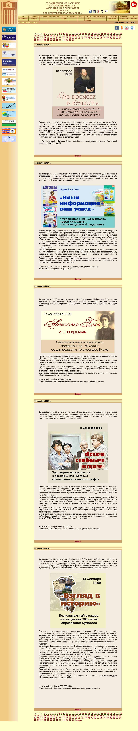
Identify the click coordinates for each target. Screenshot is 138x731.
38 (63, 36)
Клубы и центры (88, 18)
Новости (43, 16)
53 (111, 36)
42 (76, 36)
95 (67, 40)
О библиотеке (23, 17)
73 (85, 38)
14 (77, 34)
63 (54, 38)
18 (89, 34)
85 (35, 40)
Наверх (77, 156)
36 (57, 36)
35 (54, 36)
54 (114, 36)
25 (111, 34)
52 (108, 36)
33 (48, 36)
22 (102, 34)
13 (73, 34)
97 (73, 40)
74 (89, 38)
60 (45, 38)
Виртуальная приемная (112, 17)
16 (83, 34)
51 (104, 36)
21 (99, 34)
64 (57, 38)
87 (41, 40)
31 (41, 36)
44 (82, 36)
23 (105, 34)
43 (79, 36)
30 (38, 36)
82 (114, 38)
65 (60, 38)
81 (111, 38)
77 (98, 38)
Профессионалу (99, 16)
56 (120, 36)
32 (45, 36)
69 (73, 38)
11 (67, 34)
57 (35, 38)
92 (57, 40)
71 (79, 38)
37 (60, 36)
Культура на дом (64, 17)
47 (92, 36)
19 (92, 34)
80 (108, 38)
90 (51, 40)
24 (108, 34)
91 (54, 40)
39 (67, 36)
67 (67, 38)
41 (73, 36)
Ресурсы (73, 16)
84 (120, 38)
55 (117, 36)
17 (86, 34)
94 (63, 40)
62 (51, 38)
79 (104, 38)
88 (45, 40)
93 (60, 40)
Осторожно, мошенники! (124, 17)
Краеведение (54, 16)
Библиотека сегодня (33, 17)
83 (117, 38)
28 (121, 34)
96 (70, 40)
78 (101, 38)
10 (64, 34)
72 (82, 38)
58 (38, 38)
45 (85, 36)
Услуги (80, 16)
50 (101, 36)
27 (117, 34)
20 (95, 34)
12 (70, 34)
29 (35, 36)
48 (95, 36)
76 (95, 38)
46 (89, 36)
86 (38, 40)
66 (63, 38)
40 (70, 36)
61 (48, 38)
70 (76, 38)
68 (70, 38)
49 (98, 36)
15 (80, 34)
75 (92, 38)
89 (48, 40)
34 (51, 36)
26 (114, 34)
